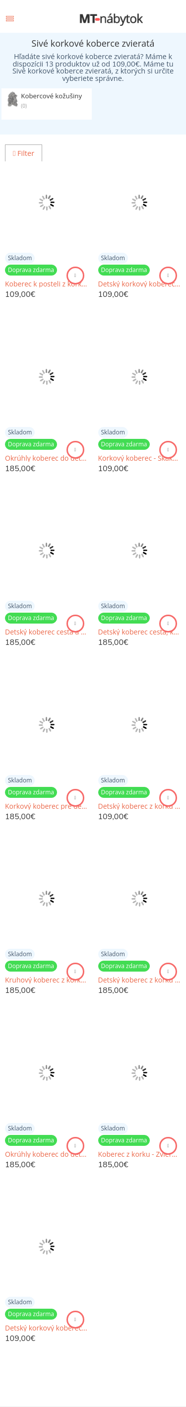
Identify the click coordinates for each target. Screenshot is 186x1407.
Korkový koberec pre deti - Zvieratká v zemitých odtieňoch (46, 806)
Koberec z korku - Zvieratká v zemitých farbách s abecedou (140, 1154)
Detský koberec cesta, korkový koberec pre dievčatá (140, 632)
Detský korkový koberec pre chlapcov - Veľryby (140, 284)
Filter (23, 153)
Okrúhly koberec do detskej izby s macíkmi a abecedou (46, 1154)
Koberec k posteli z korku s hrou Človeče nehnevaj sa (46, 284)
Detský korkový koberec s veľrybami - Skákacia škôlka (46, 1328)
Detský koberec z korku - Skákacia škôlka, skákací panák (140, 806)
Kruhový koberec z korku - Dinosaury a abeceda (46, 980)
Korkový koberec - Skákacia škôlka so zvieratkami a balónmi (140, 458)
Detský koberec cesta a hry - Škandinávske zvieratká (46, 632)
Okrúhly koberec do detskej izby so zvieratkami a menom (46, 458)
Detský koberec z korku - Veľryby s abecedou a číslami (140, 980)
